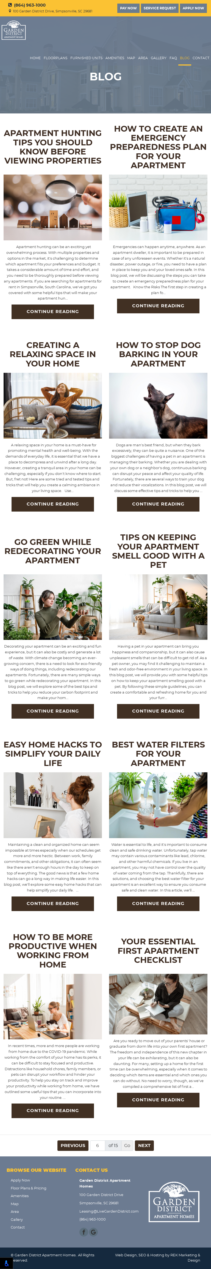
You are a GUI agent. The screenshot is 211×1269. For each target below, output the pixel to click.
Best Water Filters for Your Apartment (158, 754)
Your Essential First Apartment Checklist (158, 951)
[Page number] (97, 1145)
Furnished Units (86, 58)
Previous (73, 1145)
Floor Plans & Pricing (28, 1188)
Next (144, 1145)
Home (35, 58)
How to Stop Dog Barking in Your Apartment (158, 354)
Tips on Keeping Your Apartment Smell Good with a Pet (158, 551)
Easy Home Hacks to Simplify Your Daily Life (53, 754)
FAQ (173, 58)
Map (131, 58)
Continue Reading (53, 311)
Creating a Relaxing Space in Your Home (53, 354)
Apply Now (193, 8)
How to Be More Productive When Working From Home (53, 951)
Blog (185, 58)
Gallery (158, 58)
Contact (201, 58)
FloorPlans (55, 58)
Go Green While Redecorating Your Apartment (52, 551)
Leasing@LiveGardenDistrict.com (107, 1211)
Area (143, 58)
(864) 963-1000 (27, 5)
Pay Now (128, 8)
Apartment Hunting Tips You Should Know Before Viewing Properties (53, 147)
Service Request (160, 8)
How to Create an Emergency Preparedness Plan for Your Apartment (158, 147)
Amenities (115, 58)
